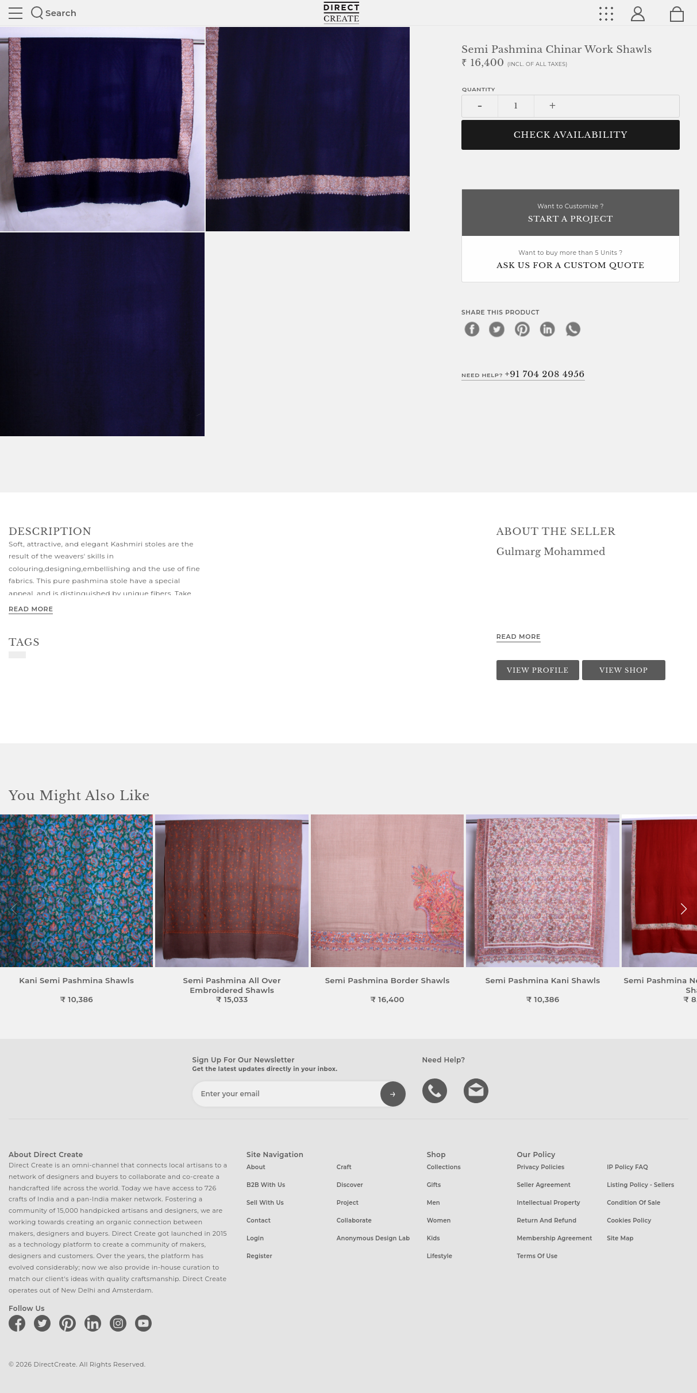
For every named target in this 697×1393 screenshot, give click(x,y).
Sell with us (265, 1202)
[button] (683, 909)
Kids (433, 1238)
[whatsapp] (573, 329)
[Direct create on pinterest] (69, 1323)
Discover (350, 1185)
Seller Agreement (544, 1185)
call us (436, 1090)
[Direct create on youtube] (145, 1323)
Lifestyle (440, 1256)
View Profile (538, 670)
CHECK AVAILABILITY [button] (571, 135)
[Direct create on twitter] (44, 1323)
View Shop (623, 670)
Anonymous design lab (373, 1238)
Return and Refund (546, 1220)
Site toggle (15, 13)
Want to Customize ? (571, 214)
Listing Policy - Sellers (640, 1185)
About (256, 1167)
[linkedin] (547, 329)
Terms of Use (537, 1256)
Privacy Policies (540, 1167)
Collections (444, 1167)
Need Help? (523, 374)
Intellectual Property (548, 1202)
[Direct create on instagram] (120, 1323)
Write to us (477, 1090)
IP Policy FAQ (627, 1167)
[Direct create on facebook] (19, 1323)
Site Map (620, 1238)
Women (439, 1220)
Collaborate (354, 1220)
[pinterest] (522, 329)
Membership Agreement (554, 1238)
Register (259, 1256)
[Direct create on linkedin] (94, 1323)
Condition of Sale (633, 1202)
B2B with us (266, 1185)
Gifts (434, 1185)
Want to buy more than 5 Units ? (571, 260)
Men (433, 1202)
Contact (259, 1220)
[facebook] (471, 329)
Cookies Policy (629, 1220)
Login (255, 1238)
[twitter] (497, 329)
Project (348, 1202)
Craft (344, 1167)
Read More (31, 609)
